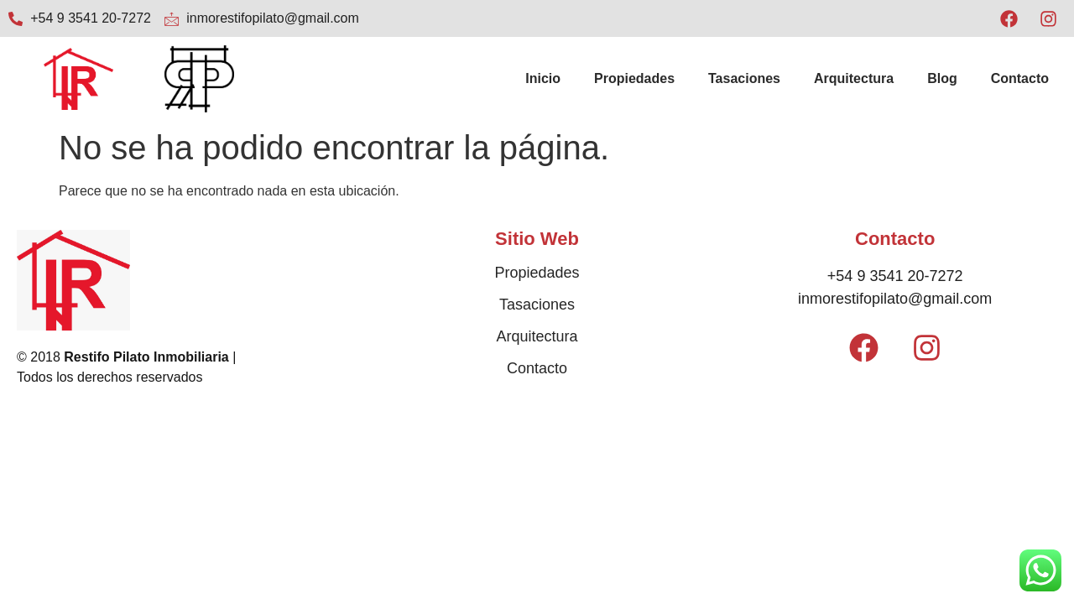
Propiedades (634, 78)
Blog (942, 78)
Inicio (542, 78)
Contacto (1020, 78)
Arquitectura (854, 78)
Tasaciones (744, 78)
